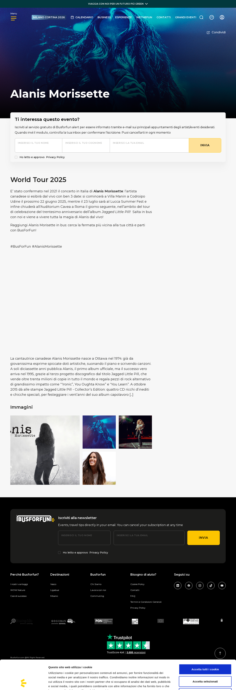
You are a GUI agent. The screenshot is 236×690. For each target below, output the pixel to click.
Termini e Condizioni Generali (146, 601)
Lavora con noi (98, 590)
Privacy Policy (55, 157)
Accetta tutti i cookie (205, 641)
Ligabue (54, 590)
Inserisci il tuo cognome (83, 143)
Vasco (53, 584)
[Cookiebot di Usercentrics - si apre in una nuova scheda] (24, 683)
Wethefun (144, 17)
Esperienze (123, 17)
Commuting (97, 596)
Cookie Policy (137, 584)
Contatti (164, 17)
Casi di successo (18, 596)
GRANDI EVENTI (185, 17)
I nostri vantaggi (19, 584)
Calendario (82, 17)
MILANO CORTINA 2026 (49, 17)
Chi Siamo (95, 584)
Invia (203, 537)
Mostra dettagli (194, 682)
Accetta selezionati (205, 653)
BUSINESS (104, 17)
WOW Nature (17, 590)
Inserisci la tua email (128, 143)
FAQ (132, 596)
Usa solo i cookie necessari (205, 665)
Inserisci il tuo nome (33, 143)
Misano (54, 596)
